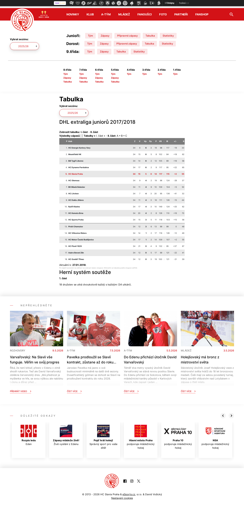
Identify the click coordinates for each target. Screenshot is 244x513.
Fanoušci (144, 12)
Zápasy (105, 33)
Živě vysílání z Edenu (66, 433)
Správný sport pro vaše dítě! (103, 435)
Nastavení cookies (122, 496)
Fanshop (202, 12)
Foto (163, 12)
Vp (145, 139)
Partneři (181, 12)
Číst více (74, 389)
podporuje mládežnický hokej (141, 435)
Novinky (72, 12)
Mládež (124, 12)
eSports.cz (128, 492)
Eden (29, 433)
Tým (90, 33)
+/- (175, 139)
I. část (99, 133)
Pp (150, 139)
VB (160, 139)
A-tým (106, 12)
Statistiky (168, 33)
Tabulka (150, 33)
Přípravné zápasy (127, 33)
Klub (90, 12)
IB (167, 139)
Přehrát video (20, 389)
